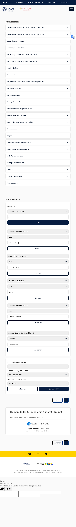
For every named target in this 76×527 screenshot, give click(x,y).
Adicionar (38, 350)
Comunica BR (18, 2)
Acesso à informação (35, 2)
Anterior (58, 400)
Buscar (38, 222)
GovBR (5, 2)
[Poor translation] (8, 489)
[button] (38, 27)
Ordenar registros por (16, 379)
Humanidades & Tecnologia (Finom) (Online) (36, 412)
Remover (38, 248)
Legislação (64, 2)
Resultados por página (16, 362)
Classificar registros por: (17, 371)
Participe (51, 2)
